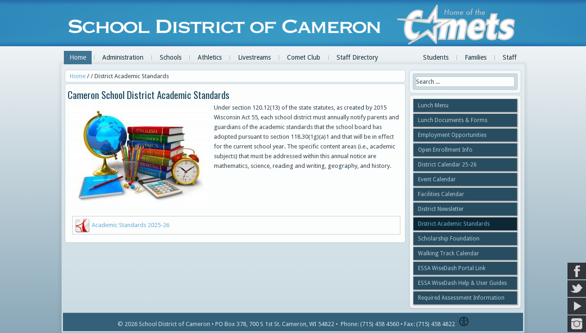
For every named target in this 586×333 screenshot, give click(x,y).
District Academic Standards (454, 224)
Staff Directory (357, 57)
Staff (510, 57)
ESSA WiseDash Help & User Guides (462, 283)
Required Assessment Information (461, 298)
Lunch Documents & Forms (452, 120)
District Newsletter (441, 209)
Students (436, 57)
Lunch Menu (433, 105)
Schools (170, 57)
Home (77, 57)
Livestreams (254, 57)
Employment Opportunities (452, 135)
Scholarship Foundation (449, 238)
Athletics (210, 57)
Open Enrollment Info (445, 150)
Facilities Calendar (441, 194)
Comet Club (303, 57)
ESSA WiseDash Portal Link (452, 268)
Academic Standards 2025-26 (130, 225)
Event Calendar (437, 179)
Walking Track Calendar (448, 253)
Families (475, 57)
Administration (122, 57)
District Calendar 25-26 (447, 164)
